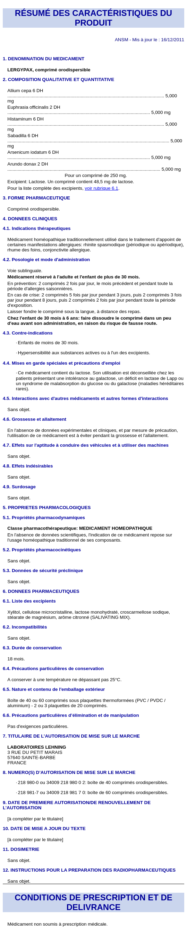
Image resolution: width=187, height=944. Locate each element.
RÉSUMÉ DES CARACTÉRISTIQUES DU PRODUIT (93, 17)
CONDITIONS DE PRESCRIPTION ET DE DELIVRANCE (93, 902)
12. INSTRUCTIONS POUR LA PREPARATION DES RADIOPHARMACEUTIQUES (89, 870)
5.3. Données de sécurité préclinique (43, 570)
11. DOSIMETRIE (21, 849)
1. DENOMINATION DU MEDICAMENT (43, 58)
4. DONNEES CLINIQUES (30, 218)
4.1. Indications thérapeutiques (37, 228)
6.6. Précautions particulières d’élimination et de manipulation (71, 715)
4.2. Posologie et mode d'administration (46, 259)
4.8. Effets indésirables (28, 466)
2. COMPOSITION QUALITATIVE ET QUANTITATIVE (58, 79)
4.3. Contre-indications (28, 333)
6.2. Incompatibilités (25, 627)
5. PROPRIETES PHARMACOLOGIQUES (47, 507)
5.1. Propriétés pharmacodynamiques (44, 517)
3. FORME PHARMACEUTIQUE (36, 198)
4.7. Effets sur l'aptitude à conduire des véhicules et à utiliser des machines (86, 445)
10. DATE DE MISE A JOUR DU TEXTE (44, 828)
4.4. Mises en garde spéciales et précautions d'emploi (61, 363)
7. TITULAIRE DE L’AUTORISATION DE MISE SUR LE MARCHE (71, 736)
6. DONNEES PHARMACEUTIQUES (41, 591)
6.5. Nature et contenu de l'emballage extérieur (54, 689)
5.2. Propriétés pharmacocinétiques (42, 549)
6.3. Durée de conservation (32, 647)
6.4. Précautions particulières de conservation (53, 668)
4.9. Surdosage (19, 486)
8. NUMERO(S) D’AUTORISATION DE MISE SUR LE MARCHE (69, 772)
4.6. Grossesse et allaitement (34, 419)
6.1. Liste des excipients (29, 601)
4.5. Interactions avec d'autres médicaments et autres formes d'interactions (85, 398)
